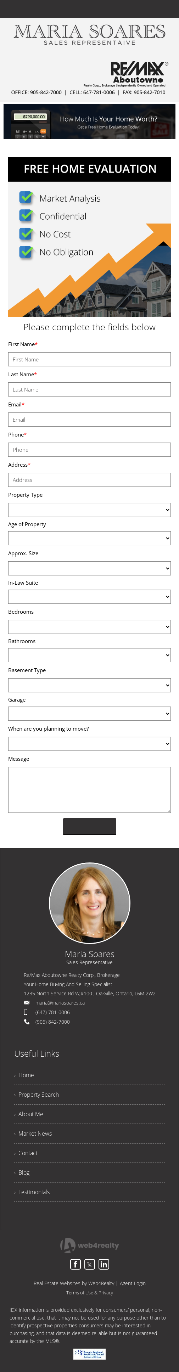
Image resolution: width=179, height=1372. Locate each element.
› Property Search (36, 1094)
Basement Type (27, 670)
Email (16, 404)
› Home (24, 1075)
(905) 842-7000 (52, 1021)
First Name (23, 344)
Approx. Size (23, 553)
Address (19, 464)
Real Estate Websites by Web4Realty (74, 1283)
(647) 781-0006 (52, 1012)
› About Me (28, 1114)
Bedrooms (21, 611)
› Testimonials (32, 1192)
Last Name (22, 374)
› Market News (33, 1133)
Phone (17, 434)
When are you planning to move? (48, 728)
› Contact (26, 1153)
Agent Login (133, 1283)
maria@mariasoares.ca (60, 1002)
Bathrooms (21, 641)
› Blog (21, 1172)
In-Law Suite (23, 582)
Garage (17, 699)
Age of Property (27, 524)
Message (18, 758)
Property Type (25, 494)
